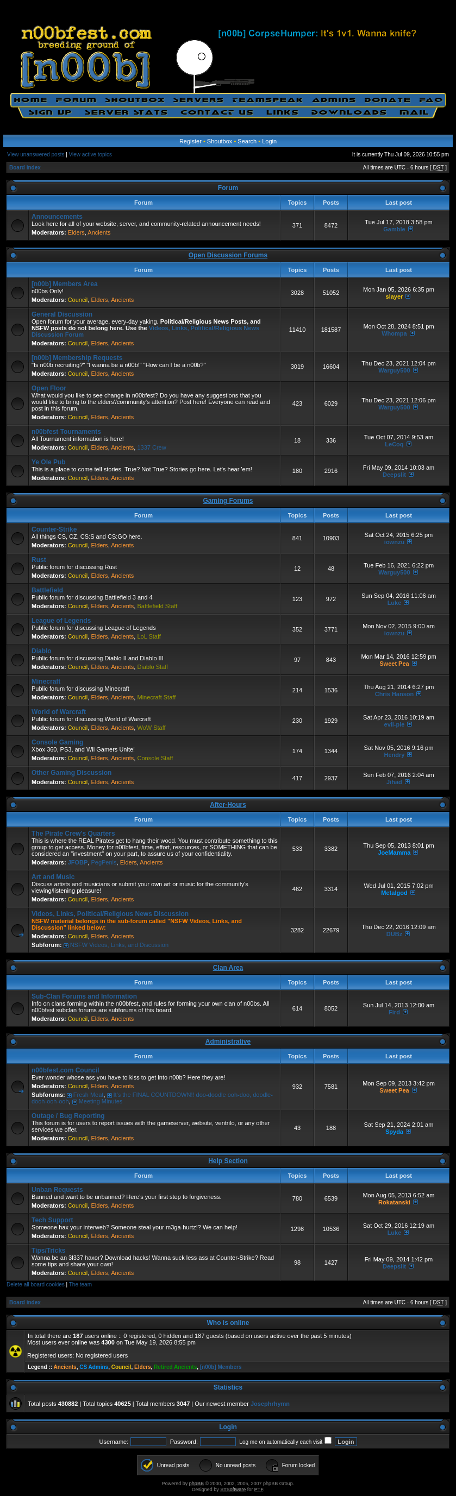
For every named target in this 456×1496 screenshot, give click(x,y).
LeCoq (394, 444)
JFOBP (78, 862)
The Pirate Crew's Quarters (73, 833)
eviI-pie (394, 724)
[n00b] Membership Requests (77, 358)
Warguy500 (394, 370)
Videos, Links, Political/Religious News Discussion (110, 914)
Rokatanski (394, 1202)
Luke (395, 602)
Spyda (394, 1131)
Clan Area (228, 967)
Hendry (394, 755)
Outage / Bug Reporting (68, 1116)
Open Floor (49, 388)
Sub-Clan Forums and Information (84, 996)
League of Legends (61, 620)
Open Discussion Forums (228, 255)
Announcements (57, 216)
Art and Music (53, 877)
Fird (394, 1012)
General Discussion (62, 314)
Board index (25, 168)
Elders (76, 232)
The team (80, 1284)
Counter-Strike (54, 529)
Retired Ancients (175, 1367)
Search (247, 141)
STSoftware (233, 1489)
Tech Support (52, 1220)
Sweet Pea (394, 663)
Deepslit (394, 474)
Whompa (394, 333)
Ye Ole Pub (49, 462)
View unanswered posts (35, 154)
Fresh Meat (88, 1094)
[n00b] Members (221, 1367)
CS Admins (93, 1367)
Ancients (99, 232)
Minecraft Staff (156, 697)
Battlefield (47, 590)
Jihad (394, 782)
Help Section (228, 1161)
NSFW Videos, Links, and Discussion (119, 945)
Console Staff (155, 758)
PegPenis (103, 862)
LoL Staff (148, 636)
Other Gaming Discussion (71, 773)
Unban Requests (57, 1190)
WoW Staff (151, 727)
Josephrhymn (270, 1403)
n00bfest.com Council (65, 1070)
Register (190, 141)
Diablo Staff (152, 667)
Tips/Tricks (48, 1250)
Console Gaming (57, 742)
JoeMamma (394, 852)
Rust (39, 560)
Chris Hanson (394, 694)
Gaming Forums (228, 500)
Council (78, 299)
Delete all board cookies (36, 1284)
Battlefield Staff (157, 606)
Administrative (228, 1041)
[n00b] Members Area (65, 284)
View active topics (90, 154)
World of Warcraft (59, 712)
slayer (394, 296)
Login (269, 141)
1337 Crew (151, 447)
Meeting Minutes (101, 1101)
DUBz (394, 934)
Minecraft (46, 681)
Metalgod (394, 892)
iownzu (394, 542)
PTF (258, 1489)
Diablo (42, 651)
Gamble (394, 229)
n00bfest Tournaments (66, 431)
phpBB (196, 1483)
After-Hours (228, 805)
